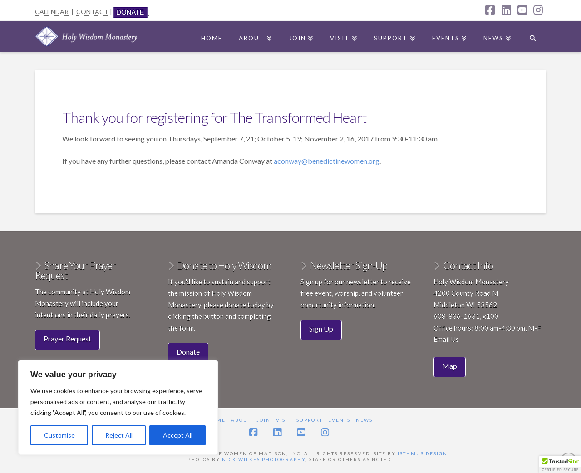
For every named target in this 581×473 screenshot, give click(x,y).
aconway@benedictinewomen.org (326, 160)
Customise (59, 435)
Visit (283, 420)
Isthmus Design (423, 453)
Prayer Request (67, 338)
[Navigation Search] (532, 36)
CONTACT (92, 11)
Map (449, 365)
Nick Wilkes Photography (263, 459)
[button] (560, 464)
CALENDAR (52, 11)
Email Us (446, 339)
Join (263, 420)
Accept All (177, 435)
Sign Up (321, 328)
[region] (118, 407)
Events (339, 420)
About (241, 420)
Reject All (119, 435)
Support (309, 420)
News (364, 420)
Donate (188, 351)
